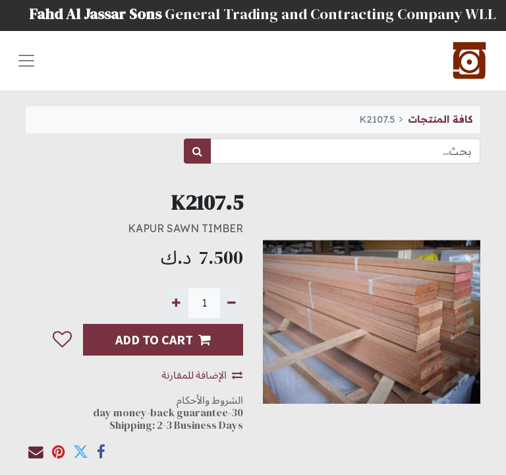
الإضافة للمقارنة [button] (201, 374)
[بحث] (197, 151)
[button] (61, 340)
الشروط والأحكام (210, 400)
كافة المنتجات (440, 119)
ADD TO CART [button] (163, 339)
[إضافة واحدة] (176, 303)
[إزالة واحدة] (231, 303)
